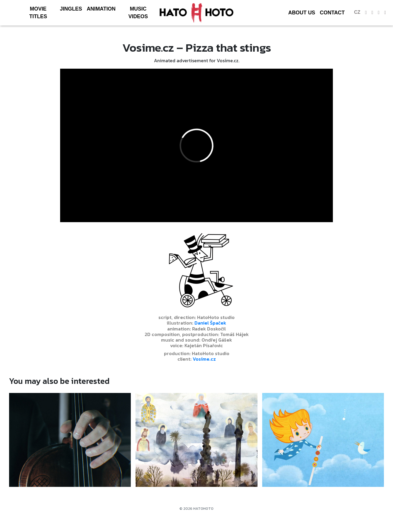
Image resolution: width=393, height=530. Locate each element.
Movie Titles (38, 12)
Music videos (138, 12)
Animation (101, 9)
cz (357, 12)
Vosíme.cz (204, 358)
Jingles (71, 9)
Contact (332, 13)
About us (301, 13)
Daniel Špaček (210, 322)
